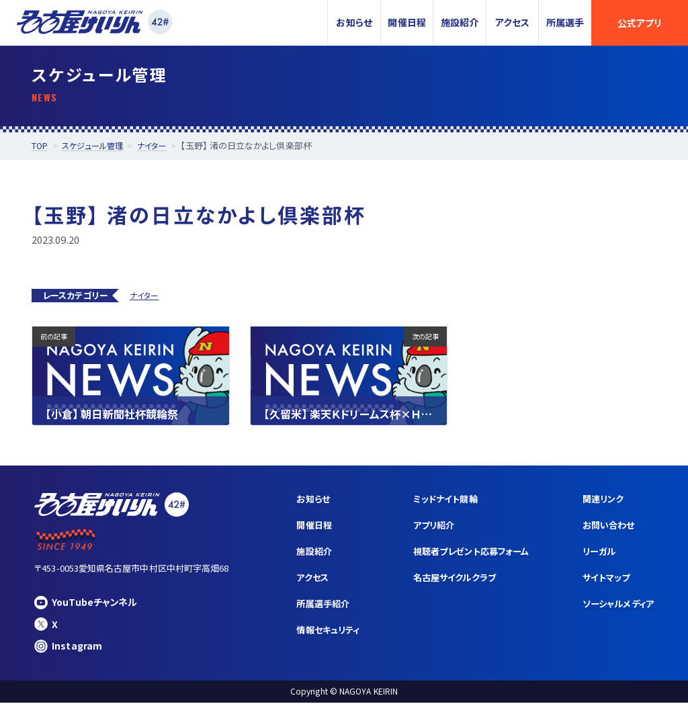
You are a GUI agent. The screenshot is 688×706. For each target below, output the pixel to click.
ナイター (144, 295)
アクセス (512, 22)
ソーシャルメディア (615, 608)
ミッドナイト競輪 (433, 499)
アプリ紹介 (420, 527)
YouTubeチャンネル (88, 602)
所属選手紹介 (304, 608)
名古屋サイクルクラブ (443, 581)
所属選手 (565, 22)
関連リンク (599, 499)
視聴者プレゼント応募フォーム (460, 554)
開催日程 (406, 22)
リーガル (595, 554)
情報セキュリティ (310, 635)
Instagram (68, 648)
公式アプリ (639, 23)
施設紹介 (459, 22)
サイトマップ (602, 581)
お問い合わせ (605, 527)
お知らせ (354, 22)
